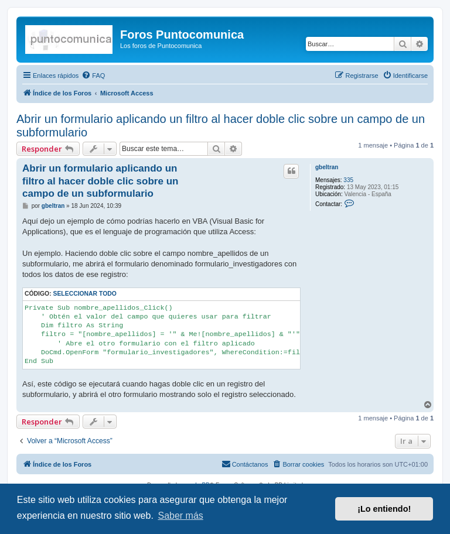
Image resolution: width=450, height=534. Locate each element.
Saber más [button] (180, 516)
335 (348, 180)
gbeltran (326, 167)
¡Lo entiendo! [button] (384, 509)
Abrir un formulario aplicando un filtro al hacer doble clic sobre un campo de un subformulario (220, 125)
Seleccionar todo (85, 293)
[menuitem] (93, 76)
